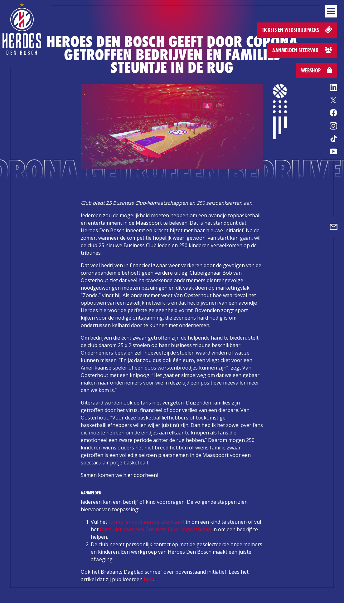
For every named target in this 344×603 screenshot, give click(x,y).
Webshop (316, 70)
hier (148, 579)
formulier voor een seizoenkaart (147, 521)
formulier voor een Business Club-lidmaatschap (155, 529)
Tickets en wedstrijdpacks (297, 29)
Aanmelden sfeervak (302, 50)
